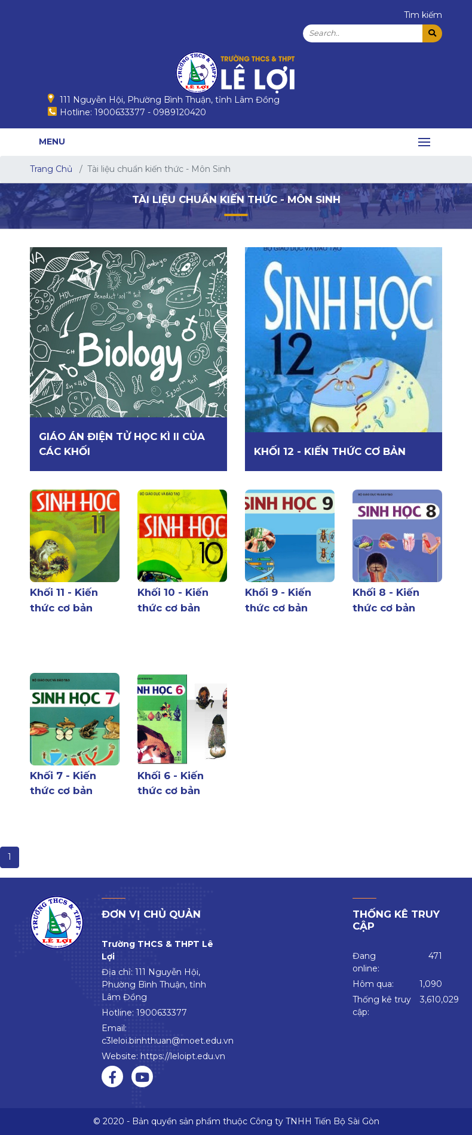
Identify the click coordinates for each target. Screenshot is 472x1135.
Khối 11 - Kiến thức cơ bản (64, 599)
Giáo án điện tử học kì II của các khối (122, 443)
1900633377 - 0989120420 (150, 112)
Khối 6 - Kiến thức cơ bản (170, 783)
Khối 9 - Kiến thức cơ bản (278, 599)
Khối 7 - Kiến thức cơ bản (63, 783)
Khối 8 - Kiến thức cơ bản (386, 599)
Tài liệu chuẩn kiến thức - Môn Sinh (236, 199)
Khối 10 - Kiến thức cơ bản (173, 599)
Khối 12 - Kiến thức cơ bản (330, 451)
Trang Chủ (51, 169)
